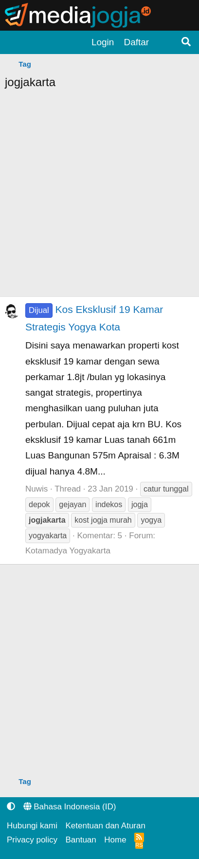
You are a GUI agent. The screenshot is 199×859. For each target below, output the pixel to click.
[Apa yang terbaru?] (164, 42)
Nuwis (36, 488)
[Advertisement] (99, 196)
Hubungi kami (32, 825)
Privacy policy (32, 839)
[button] (11, 806)
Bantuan (80, 839)
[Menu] (14, 43)
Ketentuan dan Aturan (105, 825)
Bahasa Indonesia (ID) (69, 806)
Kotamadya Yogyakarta (67, 550)
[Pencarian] (186, 42)
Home (115, 839)
